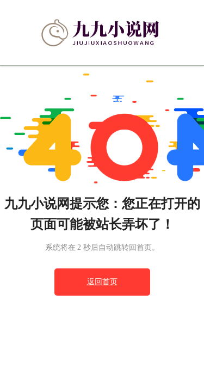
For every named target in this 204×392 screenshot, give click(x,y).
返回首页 (102, 282)
